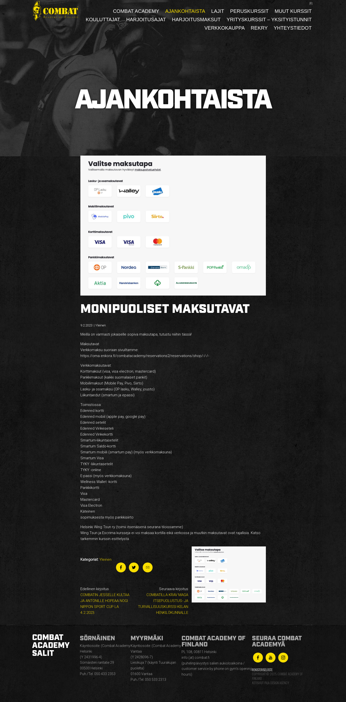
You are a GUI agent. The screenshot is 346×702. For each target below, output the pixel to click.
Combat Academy (136, 11)
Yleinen (105, 559)
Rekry (259, 28)
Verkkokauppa (224, 28)
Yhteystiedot (293, 28)
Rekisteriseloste (262, 669)
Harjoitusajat (146, 19)
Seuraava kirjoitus (162, 601)
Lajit (217, 11)
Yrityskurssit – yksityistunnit (269, 19)
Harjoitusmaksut (196, 19)
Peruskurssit (249, 11)
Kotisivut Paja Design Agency (270, 683)
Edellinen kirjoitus (106, 601)
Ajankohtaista (185, 11)
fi (311, 3)
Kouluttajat (103, 19)
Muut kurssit (293, 11)
